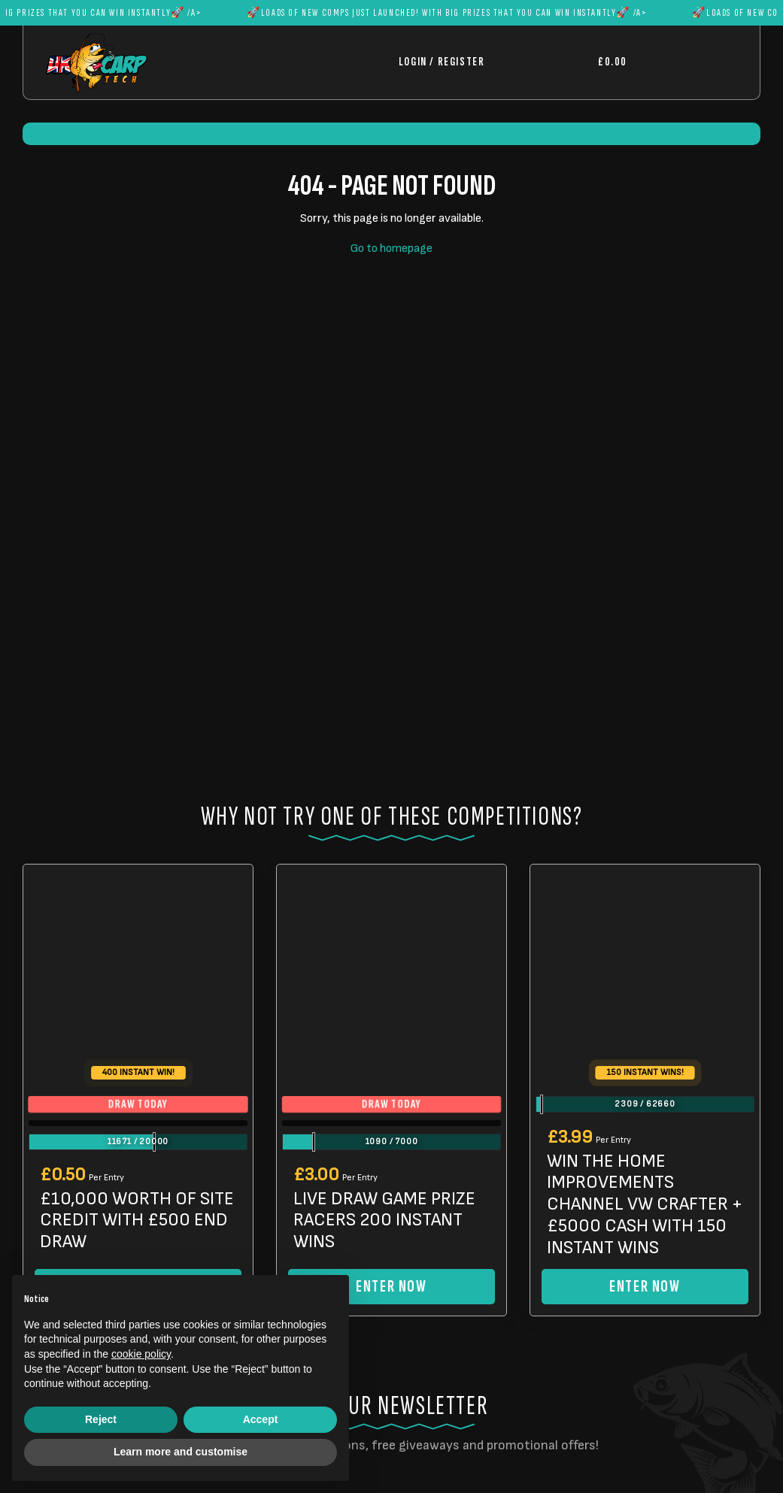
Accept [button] (260, 1419)
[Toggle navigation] (688, 62)
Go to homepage (391, 248)
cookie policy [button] (141, 1354)
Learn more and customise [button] (180, 1452)
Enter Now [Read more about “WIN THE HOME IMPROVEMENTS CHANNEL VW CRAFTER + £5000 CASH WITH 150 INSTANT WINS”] (644, 1286)
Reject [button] (101, 1419)
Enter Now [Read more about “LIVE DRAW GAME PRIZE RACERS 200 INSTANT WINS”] (391, 1286)
